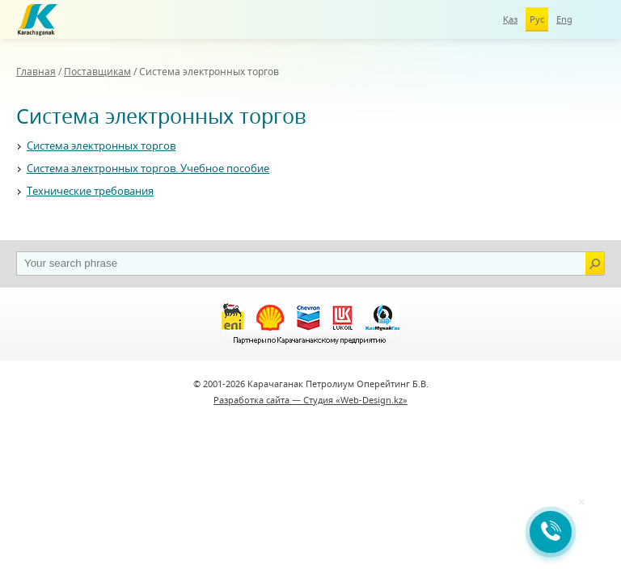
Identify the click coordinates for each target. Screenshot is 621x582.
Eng (564, 19)
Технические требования (90, 190)
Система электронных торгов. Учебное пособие (148, 168)
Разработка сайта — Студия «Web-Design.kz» (310, 400)
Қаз (510, 19)
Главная (36, 71)
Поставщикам (97, 71)
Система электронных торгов (101, 145)
